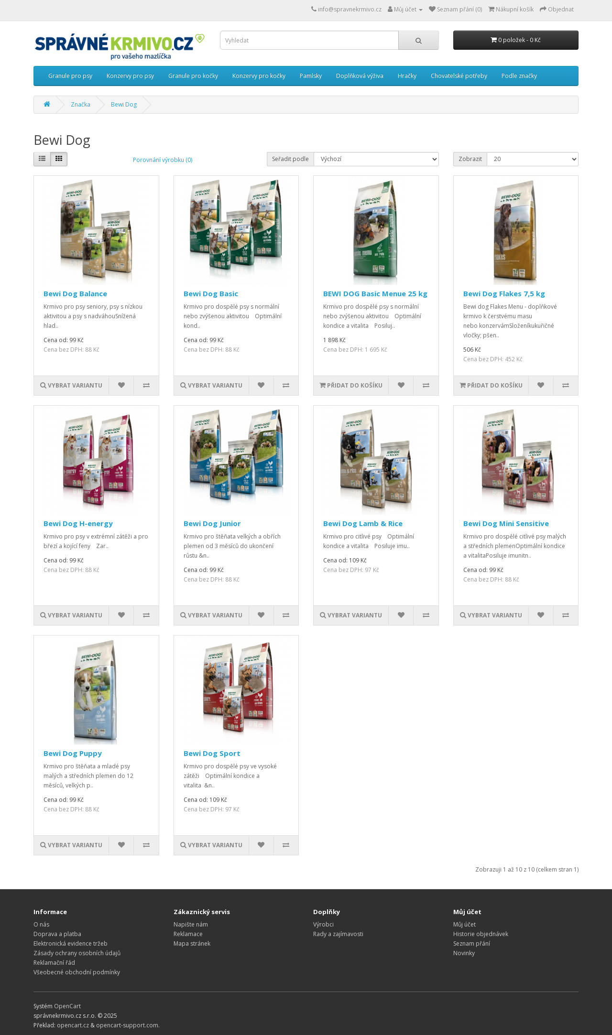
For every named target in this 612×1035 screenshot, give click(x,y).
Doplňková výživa (359, 76)
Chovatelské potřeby (459, 76)
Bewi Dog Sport (212, 753)
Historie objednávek (480, 934)
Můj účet (464, 924)
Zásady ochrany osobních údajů (76, 953)
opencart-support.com (127, 1025)
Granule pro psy (70, 76)
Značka (80, 104)
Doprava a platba (57, 934)
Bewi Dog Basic (211, 293)
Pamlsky (311, 76)
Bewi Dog (124, 104)
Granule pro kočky (193, 76)
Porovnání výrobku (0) (162, 160)
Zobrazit (470, 159)
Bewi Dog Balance (75, 293)
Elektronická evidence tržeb (70, 943)
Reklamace (188, 934)
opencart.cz (73, 1025)
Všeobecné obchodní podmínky (76, 972)
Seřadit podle (290, 159)
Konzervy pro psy (130, 76)
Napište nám (191, 924)
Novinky (464, 953)
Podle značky (519, 76)
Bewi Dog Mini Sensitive (506, 523)
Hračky (407, 76)
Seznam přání (471, 943)
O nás (41, 924)
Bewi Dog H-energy (78, 523)
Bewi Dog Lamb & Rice (363, 523)
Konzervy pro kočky (258, 76)
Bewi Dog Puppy (73, 753)
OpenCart (67, 1006)
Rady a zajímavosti (338, 934)
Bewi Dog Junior (212, 523)
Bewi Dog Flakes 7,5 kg (504, 293)
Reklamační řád (54, 963)
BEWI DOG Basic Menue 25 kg (375, 293)
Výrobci (323, 924)
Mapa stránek (192, 943)
